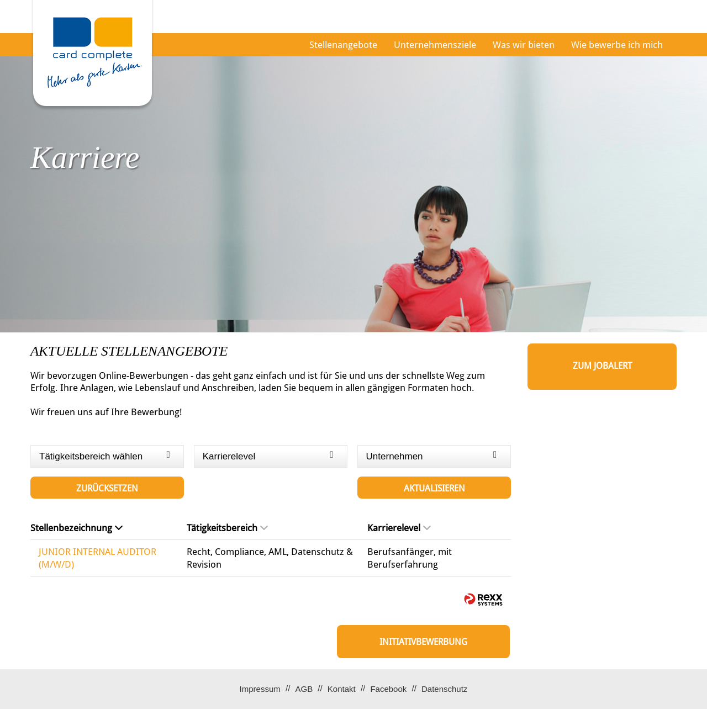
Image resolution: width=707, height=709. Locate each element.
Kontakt (342, 689)
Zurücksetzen (107, 488)
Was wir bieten (524, 44)
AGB (304, 689)
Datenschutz (444, 689)
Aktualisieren (434, 488)
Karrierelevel (399, 527)
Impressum (260, 689)
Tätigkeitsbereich (227, 527)
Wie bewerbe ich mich (617, 44)
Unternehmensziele (435, 44)
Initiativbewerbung (423, 642)
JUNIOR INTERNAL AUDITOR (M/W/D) (97, 557)
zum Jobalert (602, 366)
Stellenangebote (343, 44)
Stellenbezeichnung (76, 527)
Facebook (388, 689)
